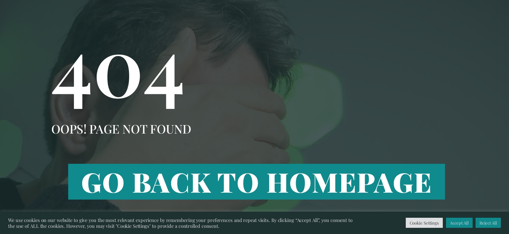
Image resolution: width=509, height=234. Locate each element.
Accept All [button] (459, 223)
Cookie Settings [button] (424, 223)
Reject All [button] (488, 223)
